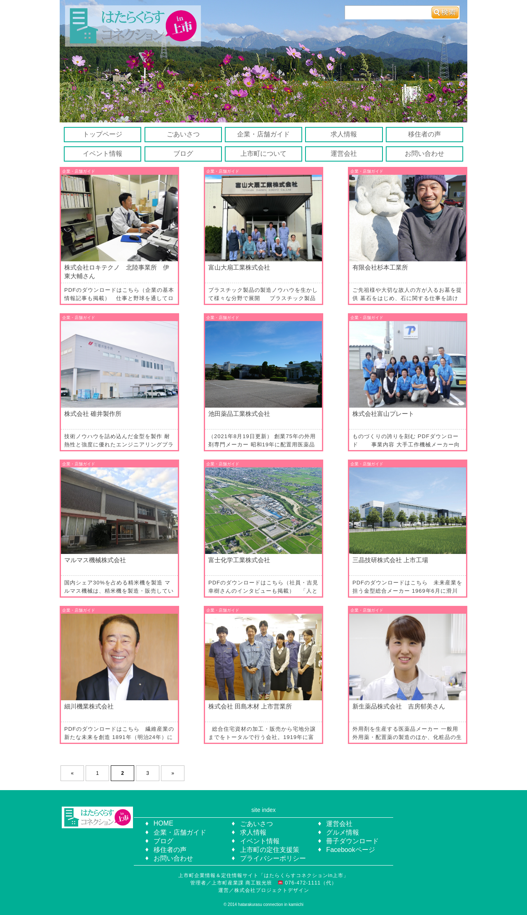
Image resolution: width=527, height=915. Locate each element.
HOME (163, 823)
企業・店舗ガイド (263, 134)
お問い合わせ (424, 153)
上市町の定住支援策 (269, 849)
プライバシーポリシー (273, 858)
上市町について (263, 153)
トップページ (102, 134)
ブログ (183, 153)
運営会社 (344, 153)
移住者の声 (424, 134)
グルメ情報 (342, 832)
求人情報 (344, 134)
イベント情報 (102, 153)
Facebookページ (350, 849)
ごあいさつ (183, 134)
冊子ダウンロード (352, 841)
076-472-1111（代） (310, 883)
